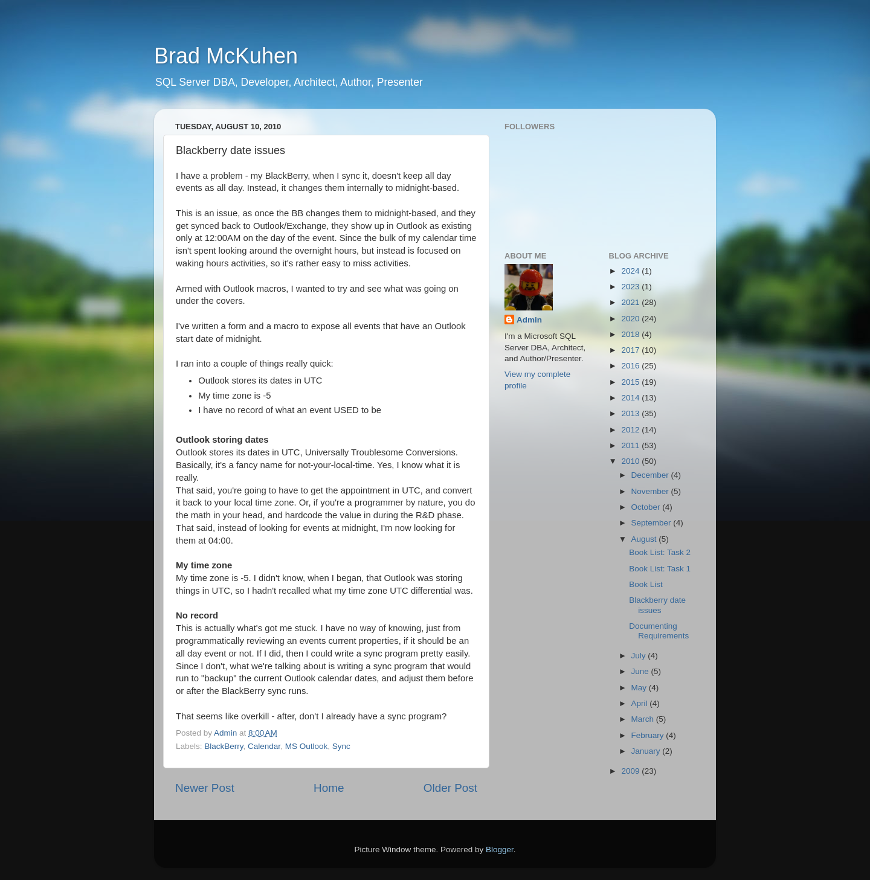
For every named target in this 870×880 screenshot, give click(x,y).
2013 (631, 413)
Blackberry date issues (657, 605)
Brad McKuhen (226, 55)
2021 (631, 302)
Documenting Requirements (659, 630)
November (651, 491)
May (640, 687)
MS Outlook (306, 746)
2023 (631, 286)
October (647, 507)
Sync (341, 746)
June (641, 671)
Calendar (264, 746)
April (640, 703)
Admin (529, 319)
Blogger (500, 849)
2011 (631, 445)
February (648, 735)
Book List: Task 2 (660, 552)
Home (329, 788)
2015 (631, 382)
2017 (631, 350)
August (645, 539)
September (652, 522)
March (643, 719)
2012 (631, 429)
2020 (631, 318)
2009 (631, 771)
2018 (631, 334)
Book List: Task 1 (660, 568)
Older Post (450, 788)
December (651, 475)
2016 (631, 365)
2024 (631, 270)
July (639, 655)
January (647, 751)
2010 (631, 461)
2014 (631, 397)
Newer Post (204, 788)
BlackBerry (223, 746)
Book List (646, 584)
